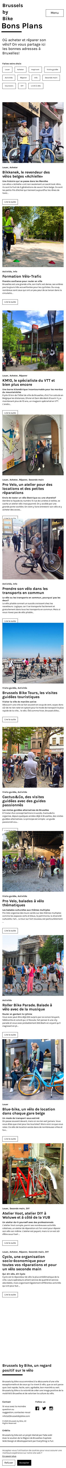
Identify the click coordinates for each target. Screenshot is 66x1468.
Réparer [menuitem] (23, 78)
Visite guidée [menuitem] (52, 69)
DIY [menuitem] (22, 86)
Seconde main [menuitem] (51, 78)
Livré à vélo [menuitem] (36, 86)
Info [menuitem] (36, 78)
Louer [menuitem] (7, 69)
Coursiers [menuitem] (9, 86)
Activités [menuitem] (9, 78)
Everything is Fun (44, 1441)
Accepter (24, 1462)
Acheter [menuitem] (20, 69)
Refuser (8, 1462)
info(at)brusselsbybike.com (16, 1416)
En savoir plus (9, 1456)
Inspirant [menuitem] (35, 69)
